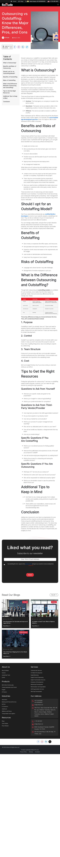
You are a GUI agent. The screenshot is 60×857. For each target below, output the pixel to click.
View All (54, 594)
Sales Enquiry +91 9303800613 (37, 1)
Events (3, 677)
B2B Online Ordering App (8, 685)
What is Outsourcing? (9, 63)
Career (13, 1)
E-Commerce (5, 706)
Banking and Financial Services (9, 701)
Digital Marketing (35, 675)
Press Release (5, 725)
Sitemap (31, 751)
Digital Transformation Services (38, 679)
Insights (3, 689)
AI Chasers (4, 692)
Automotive (4, 699)
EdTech (3, 704)
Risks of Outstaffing (9, 80)
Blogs (21, 1)
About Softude (5, 670)
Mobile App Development (37, 684)
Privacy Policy (23, 751)
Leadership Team (6, 675)
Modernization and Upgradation (38, 686)
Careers (4, 672)
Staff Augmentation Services (37, 689)
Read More (6, 626)
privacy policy (28, 563)
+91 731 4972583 (38, 700)
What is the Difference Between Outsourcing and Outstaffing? (10, 85)
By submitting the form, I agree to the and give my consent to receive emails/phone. (31, 564)
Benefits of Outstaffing (10, 77)
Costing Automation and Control (9, 687)
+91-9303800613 (38, 702)
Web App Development (36, 691)
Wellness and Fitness (7, 711)
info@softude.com (38, 704)
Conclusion (6, 101)
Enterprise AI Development (37, 682)
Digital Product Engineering (37, 677)
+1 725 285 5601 (54, 1)
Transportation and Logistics (8, 713)
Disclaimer (37, 751)
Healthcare (4, 709)
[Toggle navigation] (58, 4)
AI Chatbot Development (36, 672)
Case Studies (5, 723)
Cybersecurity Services (36, 670)
